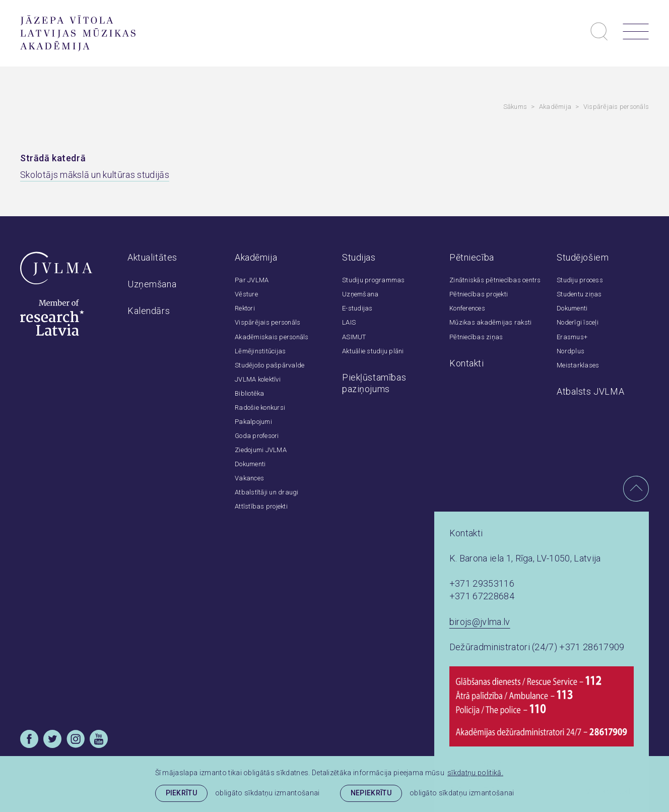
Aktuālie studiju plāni (373, 351)
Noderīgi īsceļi (577, 322)
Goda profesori (257, 436)
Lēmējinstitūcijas (260, 351)
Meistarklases (578, 365)
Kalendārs (148, 310)
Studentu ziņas (579, 294)
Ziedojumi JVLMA (261, 450)
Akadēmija (555, 106)
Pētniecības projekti (478, 294)
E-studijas (357, 308)
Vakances (249, 478)
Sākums (515, 106)
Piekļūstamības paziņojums (374, 383)
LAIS (349, 322)
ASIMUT (354, 337)
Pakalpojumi (253, 421)
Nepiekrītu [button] (371, 793)
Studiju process (580, 280)
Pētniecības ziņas (476, 337)
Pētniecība (471, 257)
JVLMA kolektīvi (258, 379)
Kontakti (466, 363)
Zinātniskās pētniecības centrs (495, 280)
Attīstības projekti (261, 506)
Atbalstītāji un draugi (267, 492)
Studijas (359, 257)
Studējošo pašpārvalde (269, 365)
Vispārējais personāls (616, 106)
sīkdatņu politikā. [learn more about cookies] (475, 773)
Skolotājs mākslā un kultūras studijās (94, 174)
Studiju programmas (373, 280)
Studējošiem (583, 257)
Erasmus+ (572, 337)
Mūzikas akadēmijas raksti (490, 322)
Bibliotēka (249, 393)
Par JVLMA (252, 280)
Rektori (245, 308)
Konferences (467, 308)
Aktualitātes (152, 257)
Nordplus (570, 351)
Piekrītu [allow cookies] (181, 793)
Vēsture (246, 294)
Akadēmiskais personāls (272, 337)
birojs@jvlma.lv (479, 621)
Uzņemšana (151, 284)
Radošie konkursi (260, 407)
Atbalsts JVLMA (590, 391)
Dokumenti (250, 464)
